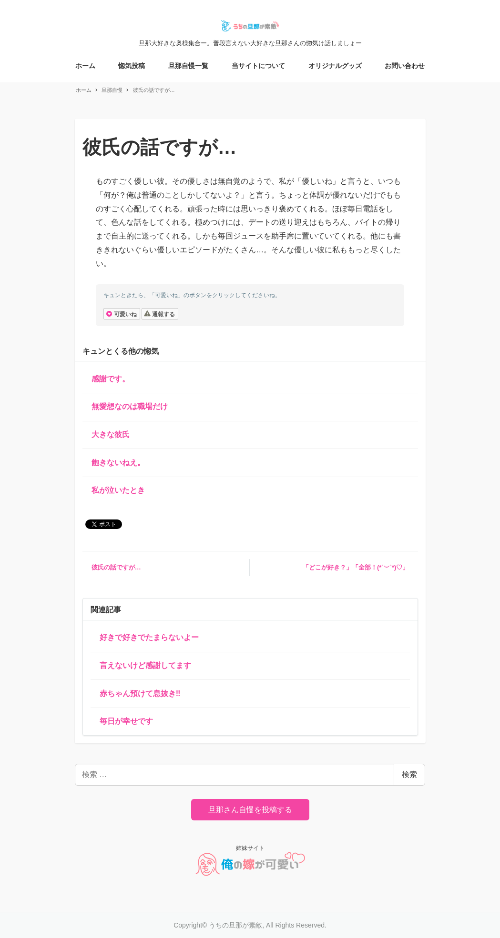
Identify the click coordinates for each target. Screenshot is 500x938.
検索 (409, 774)
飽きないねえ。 (118, 463)
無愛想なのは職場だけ (130, 406)
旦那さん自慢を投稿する (250, 810)
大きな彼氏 (111, 434)
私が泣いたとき (118, 490)
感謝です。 (111, 379)
